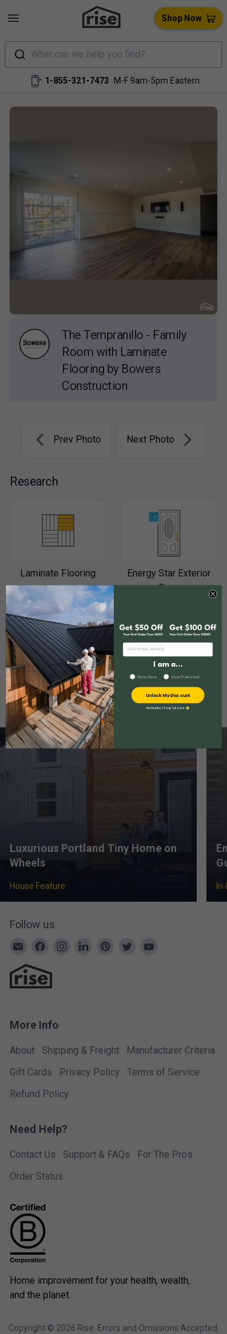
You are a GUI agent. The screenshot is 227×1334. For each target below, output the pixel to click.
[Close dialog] (213, 594)
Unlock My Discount (167, 695)
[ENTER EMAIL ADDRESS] (167, 649)
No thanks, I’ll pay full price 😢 (167, 708)
